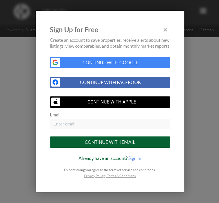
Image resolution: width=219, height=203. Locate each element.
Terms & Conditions (121, 176)
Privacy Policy (94, 176)
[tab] (110, 158)
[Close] (165, 29)
